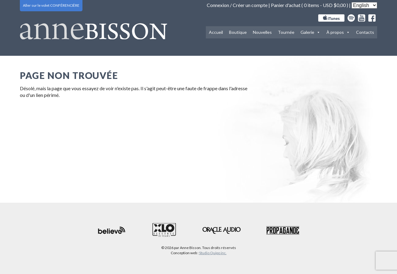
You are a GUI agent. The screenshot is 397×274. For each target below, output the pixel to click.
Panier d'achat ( (287, 5)
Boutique (238, 32)
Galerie (310, 32)
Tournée (286, 32)
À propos (338, 32)
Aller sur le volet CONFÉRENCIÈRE (51, 5)
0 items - (325, 5)
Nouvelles (262, 32)
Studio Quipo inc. (213, 253)
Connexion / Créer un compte (237, 5)
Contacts (365, 32)
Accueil (216, 32)
